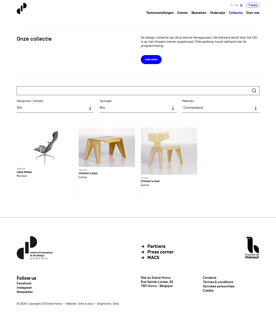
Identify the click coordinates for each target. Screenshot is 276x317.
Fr (232, 5)
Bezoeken (199, 13)
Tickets (252, 5)
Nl (241, 5)
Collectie (236, 13)
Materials (188, 101)
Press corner (160, 252)
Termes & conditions (218, 282)
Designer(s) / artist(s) (30, 101)
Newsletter (25, 292)
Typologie (106, 101)
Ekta (116, 303)
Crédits (208, 291)
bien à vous (85, 303)
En (236, 5)
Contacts (209, 278)
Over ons (252, 13)
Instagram (24, 288)
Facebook (24, 283)
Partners (156, 246)
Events (182, 13)
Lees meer (151, 59)
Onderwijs (217, 13)
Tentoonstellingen (160, 13)
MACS (153, 258)
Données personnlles (219, 286)
